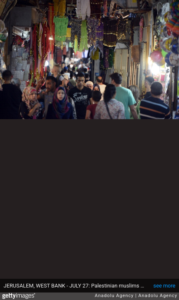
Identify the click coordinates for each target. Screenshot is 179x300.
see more (165, 285)
